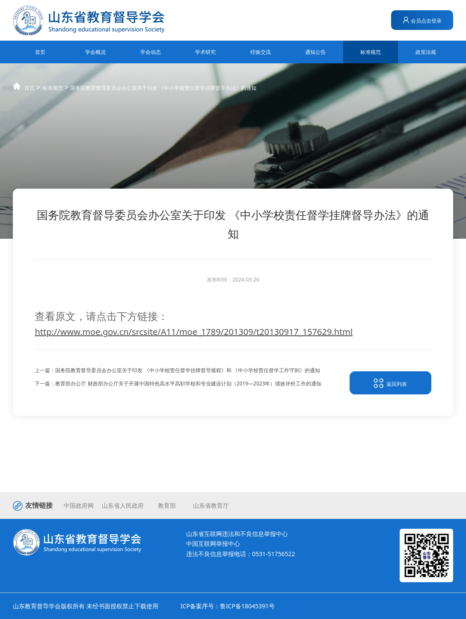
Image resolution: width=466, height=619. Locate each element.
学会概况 (95, 52)
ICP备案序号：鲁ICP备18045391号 (228, 606)
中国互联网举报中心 (213, 543)
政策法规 (426, 52)
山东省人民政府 (123, 505)
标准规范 (370, 52)
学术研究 (205, 52)
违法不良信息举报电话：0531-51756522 (240, 554)
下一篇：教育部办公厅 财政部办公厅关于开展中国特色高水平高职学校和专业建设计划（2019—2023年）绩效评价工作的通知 (178, 384)
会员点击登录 (422, 20)
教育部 (167, 505)
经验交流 (260, 52)
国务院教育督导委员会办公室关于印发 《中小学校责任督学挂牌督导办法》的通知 (163, 96)
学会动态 (150, 52)
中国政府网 (79, 505)
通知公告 (315, 52)
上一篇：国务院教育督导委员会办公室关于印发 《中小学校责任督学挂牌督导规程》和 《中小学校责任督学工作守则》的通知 (177, 372)
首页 (40, 52)
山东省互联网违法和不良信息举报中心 (237, 534)
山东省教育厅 (211, 505)
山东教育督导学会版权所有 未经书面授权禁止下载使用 (85, 606)
